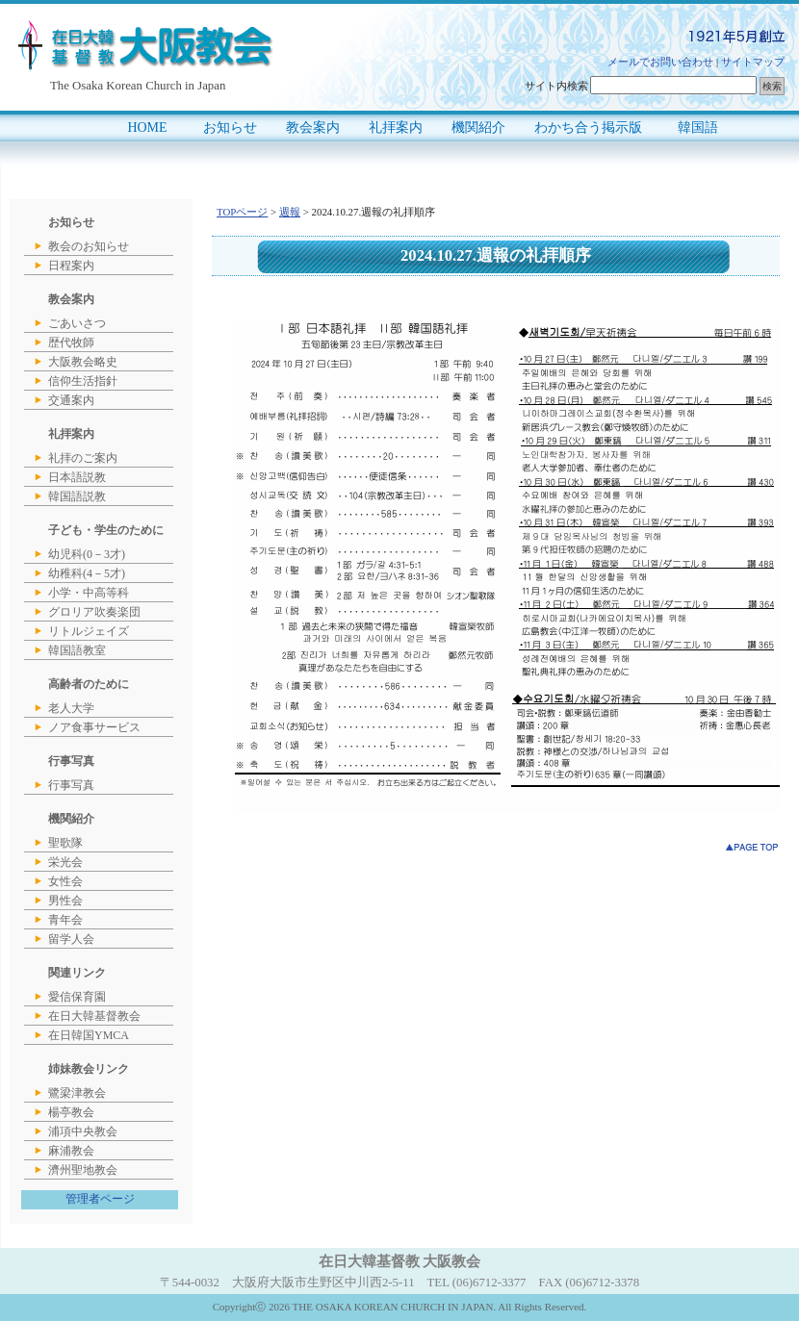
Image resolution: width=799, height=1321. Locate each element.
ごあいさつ (77, 323)
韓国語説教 (77, 496)
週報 (289, 211)
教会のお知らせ (88, 246)
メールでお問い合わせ (660, 61)
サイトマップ (753, 61)
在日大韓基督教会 (94, 1016)
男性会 (65, 900)
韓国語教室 (77, 650)
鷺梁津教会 (77, 1093)
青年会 (65, 920)
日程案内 (71, 265)
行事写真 (71, 785)
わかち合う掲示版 (588, 127)
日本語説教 (77, 477)
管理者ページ (100, 1199)
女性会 (65, 881)
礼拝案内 (396, 127)
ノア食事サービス (94, 727)
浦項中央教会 (82, 1131)
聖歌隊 (65, 843)
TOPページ (242, 211)
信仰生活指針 (82, 381)
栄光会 (65, 862)
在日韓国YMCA (88, 1035)
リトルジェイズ (88, 631)
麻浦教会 (71, 1150)
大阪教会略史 (82, 361)
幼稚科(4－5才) (86, 573)
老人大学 (71, 708)
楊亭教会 (71, 1112)
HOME (147, 127)
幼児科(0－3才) (86, 554)
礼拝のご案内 (82, 458)
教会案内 (313, 127)
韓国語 (698, 127)
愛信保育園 (77, 996)
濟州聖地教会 (82, 1170)
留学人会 (71, 939)
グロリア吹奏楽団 (94, 612)
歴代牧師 (71, 342)
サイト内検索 (556, 85)
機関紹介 (478, 127)
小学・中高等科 (88, 592)
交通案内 (71, 400)
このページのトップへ (753, 847)
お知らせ (230, 127)
